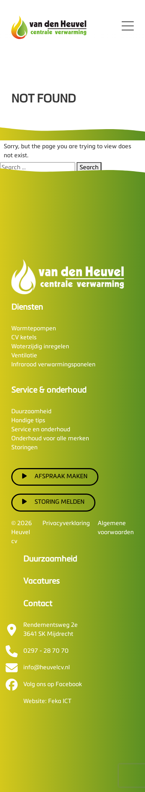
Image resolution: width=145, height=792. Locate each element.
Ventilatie (24, 356)
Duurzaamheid (31, 412)
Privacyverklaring (66, 524)
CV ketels (23, 338)
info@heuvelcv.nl (46, 668)
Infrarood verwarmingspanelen (53, 365)
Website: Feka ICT (47, 702)
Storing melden (53, 501)
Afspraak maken (55, 476)
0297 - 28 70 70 (46, 651)
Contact (37, 604)
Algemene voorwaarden (116, 528)
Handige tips (28, 421)
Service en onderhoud (40, 430)
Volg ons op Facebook (52, 685)
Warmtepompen (33, 329)
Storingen (24, 448)
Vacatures (41, 581)
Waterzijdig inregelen (40, 347)
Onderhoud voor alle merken (50, 439)
